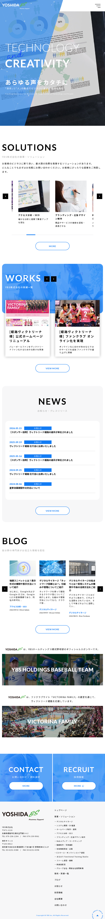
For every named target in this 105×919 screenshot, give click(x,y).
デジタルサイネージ (77, 609)
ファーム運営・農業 (65, 857)
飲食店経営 (61, 861)
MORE (52, 246)
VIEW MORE (52, 368)
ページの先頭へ (97, 912)
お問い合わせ (60, 901)
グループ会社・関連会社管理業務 (70, 865)
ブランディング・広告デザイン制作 (71, 834)
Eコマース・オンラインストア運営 (71, 849)
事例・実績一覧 (61, 870)
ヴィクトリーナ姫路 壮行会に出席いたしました (32, 446)
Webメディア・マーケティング (69, 838)
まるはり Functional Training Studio (72, 853)
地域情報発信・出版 (65, 845)
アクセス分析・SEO (18, 609)
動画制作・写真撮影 (65, 841)
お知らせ (38, 428)
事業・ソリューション (64, 813)
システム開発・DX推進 (66, 822)
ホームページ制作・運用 (66, 826)
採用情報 (58, 889)
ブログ (57, 876)
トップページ (60, 807)
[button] (5, 196)
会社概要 (58, 895)
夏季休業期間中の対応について (24, 488)
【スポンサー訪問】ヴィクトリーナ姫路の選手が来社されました (41, 432)
